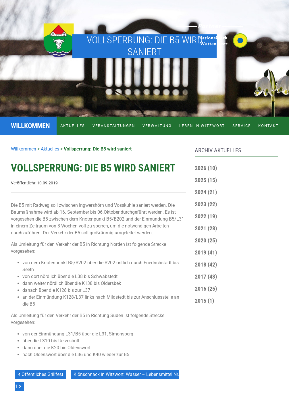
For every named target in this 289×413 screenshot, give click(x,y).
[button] (206, 168)
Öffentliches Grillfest (40, 374)
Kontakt (268, 125)
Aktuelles (72, 125)
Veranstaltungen (114, 125)
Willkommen (23, 149)
